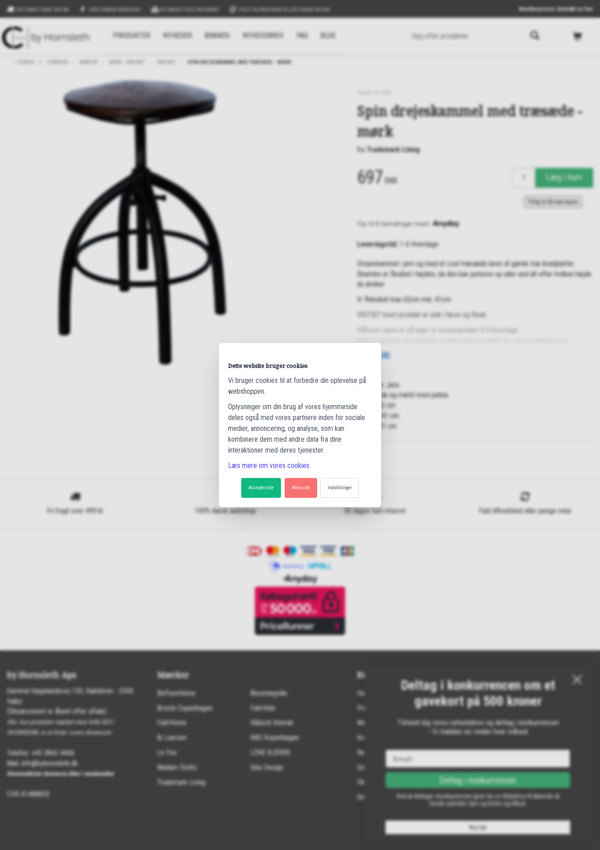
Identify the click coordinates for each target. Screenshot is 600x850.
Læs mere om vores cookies (269, 465)
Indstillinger (340, 487)
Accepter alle (261, 487)
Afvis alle (301, 487)
